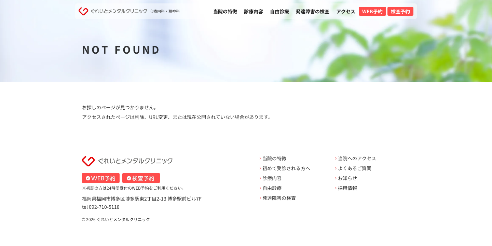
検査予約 (400, 11)
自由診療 (279, 11)
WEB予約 (372, 11)
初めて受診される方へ (286, 168)
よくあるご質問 (354, 168)
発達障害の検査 (312, 11)
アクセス (345, 11)
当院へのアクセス (357, 158)
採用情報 (347, 187)
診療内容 (253, 11)
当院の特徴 (225, 11)
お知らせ (347, 178)
